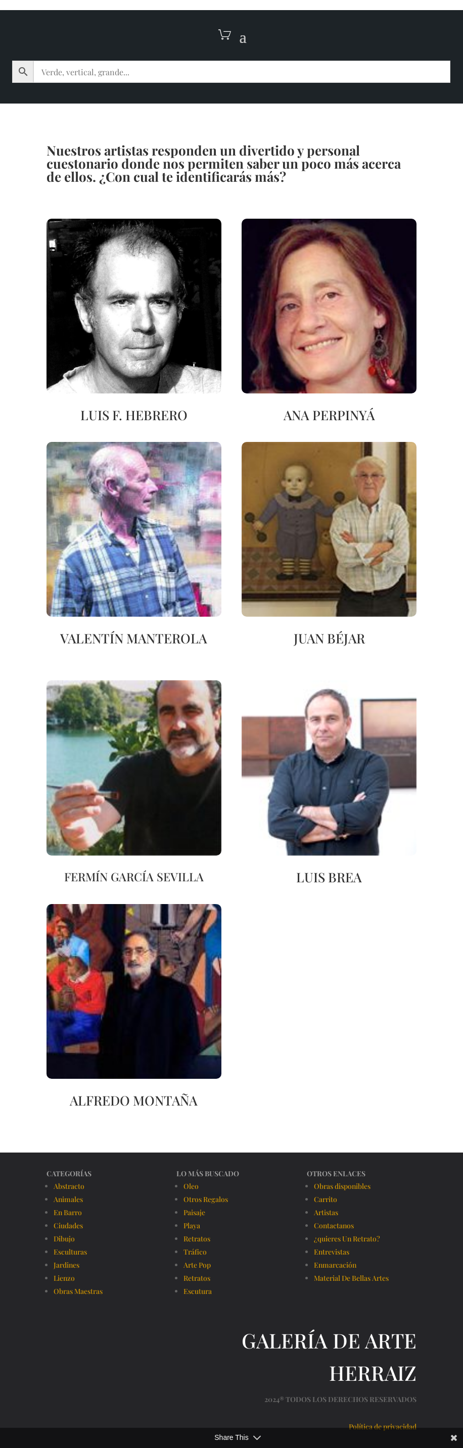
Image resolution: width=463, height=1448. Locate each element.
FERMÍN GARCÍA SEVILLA (134, 876)
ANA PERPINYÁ (329, 415)
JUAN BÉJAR (329, 638)
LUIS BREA (329, 877)
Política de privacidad (382, 1426)
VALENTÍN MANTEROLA (133, 638)
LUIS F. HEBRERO (134, 415)
